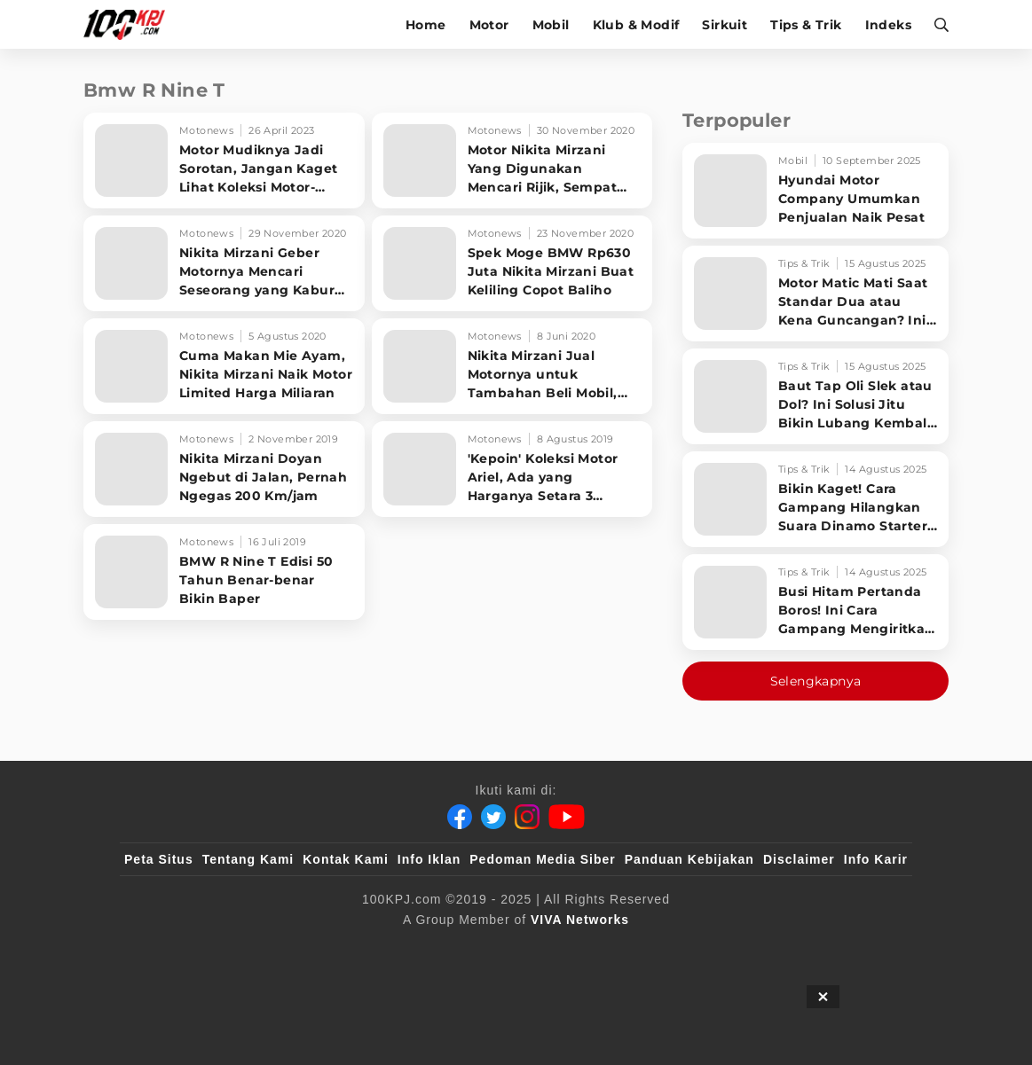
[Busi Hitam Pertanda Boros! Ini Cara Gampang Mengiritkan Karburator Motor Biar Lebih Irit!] (815, 602)
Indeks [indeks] (888, 25)
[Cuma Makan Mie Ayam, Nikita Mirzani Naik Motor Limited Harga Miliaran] (224, 366)
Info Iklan (429, 859)
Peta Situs (158, 859)
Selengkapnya (816, 681)
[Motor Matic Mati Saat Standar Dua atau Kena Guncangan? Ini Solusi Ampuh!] (815, 293)
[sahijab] (328, 949)
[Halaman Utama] (130, 24)
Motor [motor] (489, 25)
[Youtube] (566, 816)
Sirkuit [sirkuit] (724, 25)
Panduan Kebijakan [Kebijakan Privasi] (689, 859)
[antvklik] (687, 949)
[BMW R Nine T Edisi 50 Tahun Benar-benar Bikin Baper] (224, 572)
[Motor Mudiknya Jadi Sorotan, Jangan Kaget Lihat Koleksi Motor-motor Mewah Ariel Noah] (224, 160)
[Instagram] (527, 816)
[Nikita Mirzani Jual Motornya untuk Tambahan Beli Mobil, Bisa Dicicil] (512, 366)
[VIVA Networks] (580, 919)
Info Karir (876, 859)
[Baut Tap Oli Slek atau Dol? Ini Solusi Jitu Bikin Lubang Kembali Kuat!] (815, 396)
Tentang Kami (248, 859)
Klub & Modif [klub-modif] (636, 25)
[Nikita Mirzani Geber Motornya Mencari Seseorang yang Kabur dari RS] (224, 263)
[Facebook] (459, 816)
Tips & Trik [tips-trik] (805, 25)
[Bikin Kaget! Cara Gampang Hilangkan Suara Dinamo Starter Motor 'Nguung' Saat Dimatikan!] (815, 499)
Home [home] (426, 25)
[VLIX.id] (410, 949)
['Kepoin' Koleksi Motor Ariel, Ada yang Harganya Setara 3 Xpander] (512, 469)
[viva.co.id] (172, 949)
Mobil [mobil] (551, 25)
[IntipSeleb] (773, 949)
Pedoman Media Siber (542, 859)
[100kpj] (256, 949)
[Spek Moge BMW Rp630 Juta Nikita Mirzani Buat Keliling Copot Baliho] (512, 263)
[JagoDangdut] (866, 949)
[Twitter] (493, 816)
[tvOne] (551, 949)
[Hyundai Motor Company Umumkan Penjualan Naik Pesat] (815, 191)
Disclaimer (799, 859)
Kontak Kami (346, 859)
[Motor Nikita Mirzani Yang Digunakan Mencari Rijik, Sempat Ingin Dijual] (512, 160)
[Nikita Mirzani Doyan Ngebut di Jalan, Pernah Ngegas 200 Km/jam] (224, 469)
